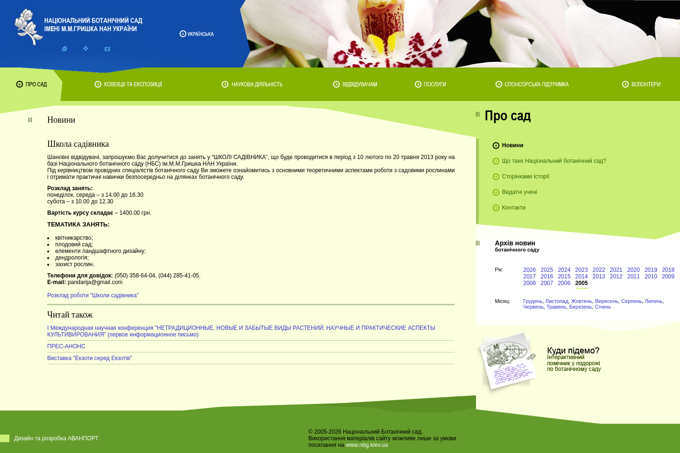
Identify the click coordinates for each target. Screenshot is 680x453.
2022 (599, 270)
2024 (564, 270)
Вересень (606, 301)
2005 (581, 283)
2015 (564, 276)
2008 (529, 283)
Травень (556, 307)
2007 (547, 283)
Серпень (631, 301)
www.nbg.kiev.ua (367, 445)
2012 (616, 276)
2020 (633, 270)
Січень (603, 307)
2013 (599, 276)
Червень (533, 307)
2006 (564, 283)
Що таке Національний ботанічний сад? (554, 161)
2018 (668, 270)
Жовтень (581, 301)
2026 (529, 270)
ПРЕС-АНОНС (66, 346)
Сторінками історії (526, 176)
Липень (654, 301)
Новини (512, 145)
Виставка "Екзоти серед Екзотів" (89, 358)
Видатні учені (519, 192)
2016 (547, 276)
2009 (668, 276)
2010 (651, 276)
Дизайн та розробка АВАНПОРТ (56, 438)
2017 (529, 276)
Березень (580, 307)
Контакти (514, 207)
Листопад (556, 301)
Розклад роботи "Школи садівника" (93, 295)
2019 (651, 270)
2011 (633, 276)
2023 (581, 270)
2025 (547, 270)
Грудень (533, 301)
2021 (616, 270)
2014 (581, 276)
